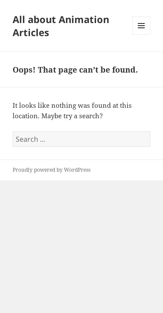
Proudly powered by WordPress (51, 169)
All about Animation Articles (61, 26)
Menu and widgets (141, 34)
